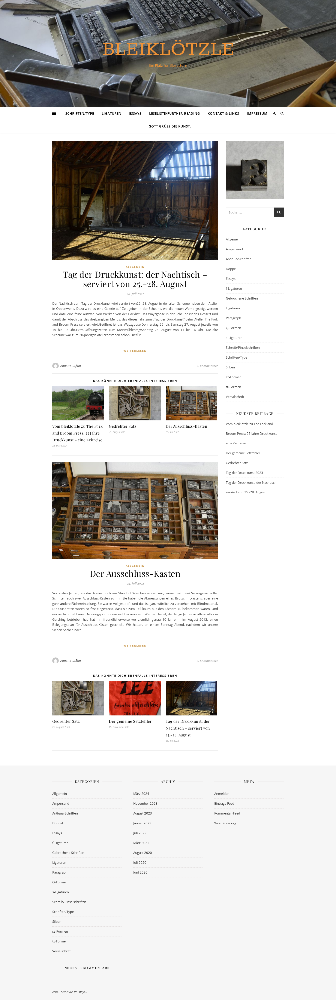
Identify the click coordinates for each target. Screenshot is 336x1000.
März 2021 (141, 843)
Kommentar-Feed (227, 813)
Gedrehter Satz (122, 426)
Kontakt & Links (223, 113)
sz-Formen (234, 377)
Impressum (257, 113)
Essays (135, 113)
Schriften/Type (79, 113)
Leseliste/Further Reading (174, 113)
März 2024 (141, 793)
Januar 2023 (142, 823)
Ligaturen (112, 113)
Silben (230, 367)
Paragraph (233, 318)
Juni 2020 (140, 872)
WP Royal (80, 992)
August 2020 (142, 852)
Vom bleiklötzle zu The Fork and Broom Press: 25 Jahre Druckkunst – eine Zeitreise (77, 433)
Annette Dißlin (70, 366)
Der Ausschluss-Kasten (186, 426)
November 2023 (145, 803)
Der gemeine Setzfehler (130, 721)
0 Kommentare (207, 366)
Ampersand (234, 249)
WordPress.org (225, 823)
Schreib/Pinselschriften (243, 347)
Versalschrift (235, 397)
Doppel (231, 269)
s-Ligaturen (234, 337)
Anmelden (221, 793)
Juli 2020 (139, 862)
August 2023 (142, 813)
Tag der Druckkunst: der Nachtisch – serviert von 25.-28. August (135, 279)
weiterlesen (135, 351)
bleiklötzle (168, 49)
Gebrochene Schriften (242, 298)
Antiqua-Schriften (238, 259)
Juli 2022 (139, 833)
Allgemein (135, 267)
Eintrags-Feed (224, 803)
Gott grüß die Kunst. (170, 126)
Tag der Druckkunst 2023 (244, 472)
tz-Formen (233, 387)
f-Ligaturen (234, 288)
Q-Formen (233, 328)
